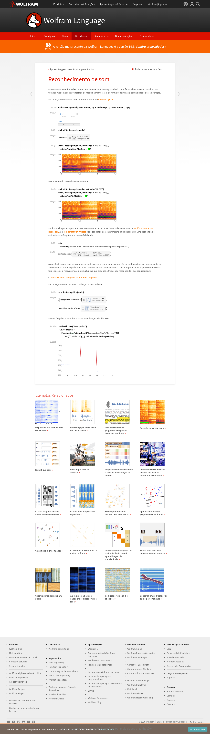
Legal (159, 721)
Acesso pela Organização (179, 666)
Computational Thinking (139, 669)
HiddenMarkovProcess (75, 231)
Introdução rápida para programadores (99, 678)
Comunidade (146, 36)
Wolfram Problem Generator (141, 653)
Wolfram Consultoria (59, 648)
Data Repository (56, 662)
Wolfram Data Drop (136, 684)
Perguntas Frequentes (177, 673)
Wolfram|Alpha (134, 648)
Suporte (171, 677)
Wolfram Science (135, 693)
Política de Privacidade (176, 721)
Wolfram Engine (17, 689)
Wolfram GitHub (56, 698)
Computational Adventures (140, 673)
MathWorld (132, 689)
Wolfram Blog (94, 702)
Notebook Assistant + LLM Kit (23, 657)
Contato (171, 699)
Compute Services (18, 661)
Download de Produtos (178, 653)
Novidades (81, 36)
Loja (169, 648)
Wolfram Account (175, 661)
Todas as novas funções (148, 69)
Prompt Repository (58, 679)
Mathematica (15, 653)
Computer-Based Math (138, 664)
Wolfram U (93, 648)
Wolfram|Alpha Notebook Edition (25, 673)
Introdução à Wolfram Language (103, 671)
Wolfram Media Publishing (140, 697)
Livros (91, 690)
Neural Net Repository (59, 675)
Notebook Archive (57, 694)
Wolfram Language (75, 20)
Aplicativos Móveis (18, 681)
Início (33, 36)
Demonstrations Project (139, 680)
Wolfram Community (98, 697)
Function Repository (58, 666)
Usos (65, 36)
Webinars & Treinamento (100, 660)
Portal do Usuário (175, 657)
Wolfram (150, 721)
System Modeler (17, 666)
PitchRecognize (105, 99)
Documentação (123, 36)
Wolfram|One (15, 648)
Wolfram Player (16, 693)
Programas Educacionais (100, 664)
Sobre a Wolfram (175, 691)
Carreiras (171, 695)
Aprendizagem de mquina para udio (72, 69)
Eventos (171, 704)
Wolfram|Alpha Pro (18, 677)
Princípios (49, 36)
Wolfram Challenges (137, 657)
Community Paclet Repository (63, 671)
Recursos (99, 36)
